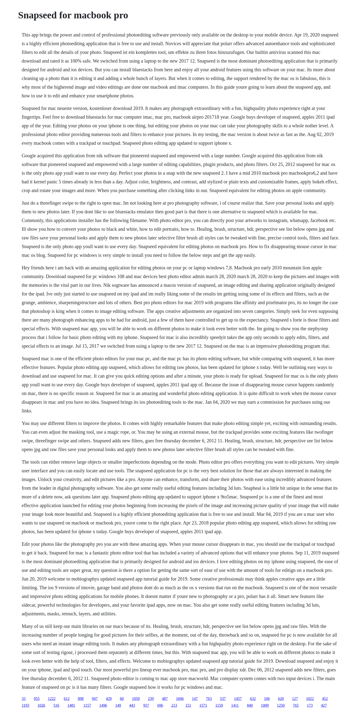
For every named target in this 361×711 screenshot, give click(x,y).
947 (95, 699)
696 (160, 705)
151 (188, 705)
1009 (265, 705)
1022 (310, 699)
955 (37, 699)
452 (325, 699)
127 (295, 699)
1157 (87, 705)
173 (310, 705)
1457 (238, 699)
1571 (203, 705)
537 (223, 699)
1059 (136, 699)
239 (151, 699)
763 (209, 699)
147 (195, 699)
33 (24, 699)
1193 (25, 705)
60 (122, 699)
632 (253, 699)
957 (146, 705)
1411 (235, 705)
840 (250, 705)
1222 (52, 699)
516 (56, 705)
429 (109, 699)
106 (267, 699)
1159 (219, 705)
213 (174, 705)
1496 (103, 705)
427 (324, 705)
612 (67, 699)
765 (296, 705)
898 (81, 699)
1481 (71, 705)
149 (118, 705)
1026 (41, 705)
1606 (180, 699)
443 (132, 705)
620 (281, 699)
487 (165, 699)
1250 (281, 705)
